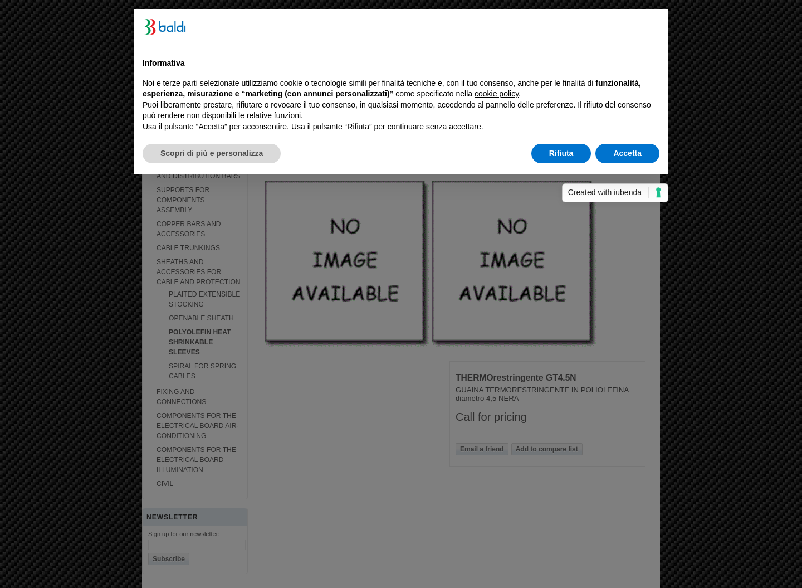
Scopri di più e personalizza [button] (211, 153)
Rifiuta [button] (561, 153)
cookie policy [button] (497, 93)
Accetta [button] (627, 153)
